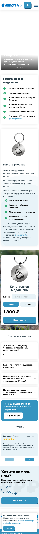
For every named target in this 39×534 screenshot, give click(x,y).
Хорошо (9, 528)
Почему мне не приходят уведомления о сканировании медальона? (17, 392)
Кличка (6, 297)
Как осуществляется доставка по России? (18, 366)
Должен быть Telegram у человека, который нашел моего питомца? (15, 347)
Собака (28, 304)
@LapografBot (15, 119)
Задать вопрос (13, 415)
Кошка (11, 304)
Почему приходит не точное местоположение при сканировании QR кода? (17, 378)
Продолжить (19, 320)
